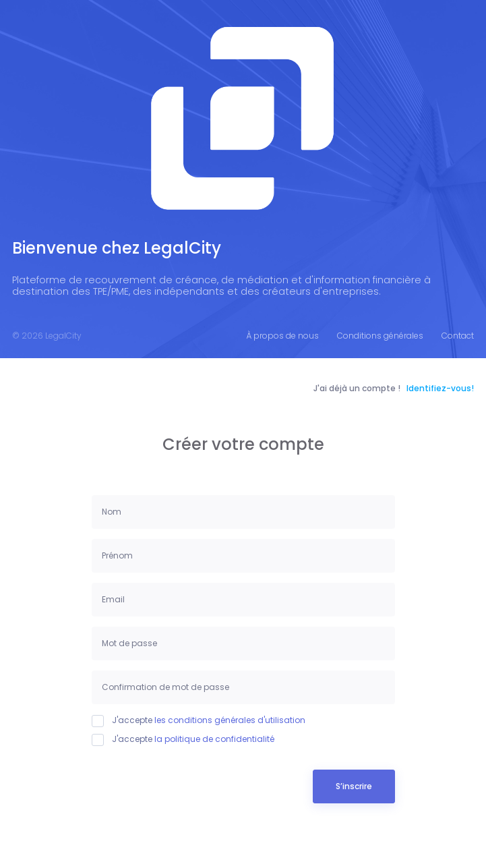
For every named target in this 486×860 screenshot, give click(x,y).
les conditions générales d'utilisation (229, 720)
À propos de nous (282, 335)
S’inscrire (354, 786)
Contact (458, 335)
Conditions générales (380, 335)
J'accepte (198, 720)
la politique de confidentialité (214, 739)
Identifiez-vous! (440, 388)
